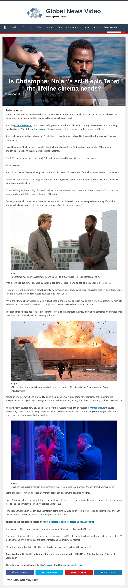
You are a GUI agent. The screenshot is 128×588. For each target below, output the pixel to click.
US (23, 27)
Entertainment (110, 27)
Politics (39, 27)
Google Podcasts (67, 522)
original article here (72, 565)
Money (50, 27)
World (14, 27)
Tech (60, 27)
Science (85, 27)
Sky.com (48, 565)
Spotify (80, 522)
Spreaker (89, 522)
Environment (72, 27)
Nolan (41, 129)
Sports (97, 27)
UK (30, 27)
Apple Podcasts (50, 522)
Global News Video (73, 11)
